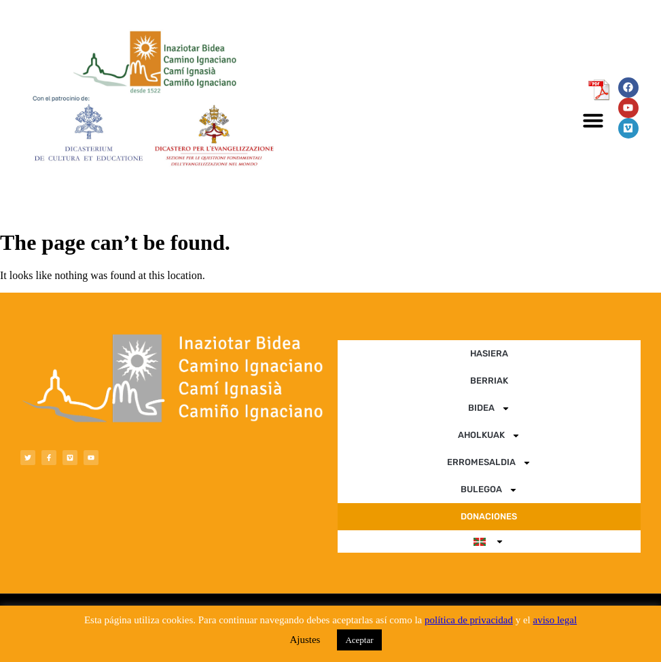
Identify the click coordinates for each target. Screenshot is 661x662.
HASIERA (489, 353)
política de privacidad (469, 619)
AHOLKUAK (489, 435)
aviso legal (555, 619)
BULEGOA (489, 490)
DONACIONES (489, 516)
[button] (593, 120)
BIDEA (489, 408)
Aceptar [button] (359, 640)
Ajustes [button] (304, 639)
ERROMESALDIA (489, 463)
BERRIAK (489, 380)
